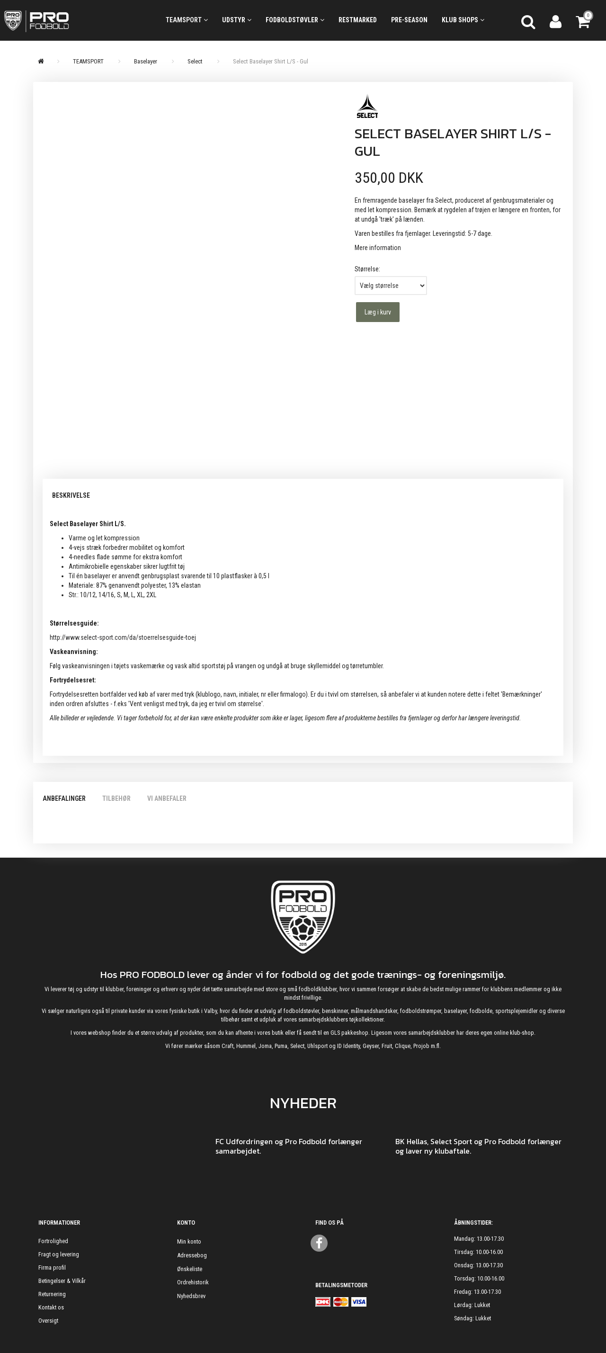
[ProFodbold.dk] (75, 20)
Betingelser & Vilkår (62, 1280)
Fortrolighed (53, 1241)
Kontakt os (51, 1307)
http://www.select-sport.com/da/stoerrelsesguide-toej (123, 637)
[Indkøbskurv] (584, 20)
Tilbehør (116, 798)
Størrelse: (367, 269)
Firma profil (52, 1267)
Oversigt (48, 1320)
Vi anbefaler (167, 798)
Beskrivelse (71, 495)
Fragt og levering (58, 1254)
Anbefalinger (64, 798)
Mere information (378, 247)
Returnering (52, 1294)
